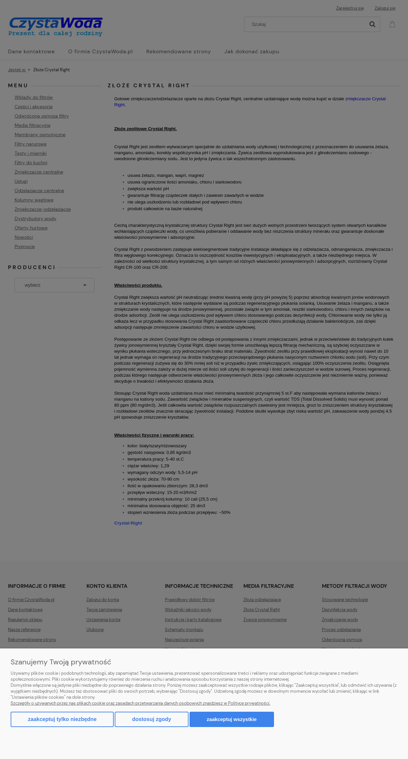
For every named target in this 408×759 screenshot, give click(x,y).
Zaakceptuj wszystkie (232, 719)
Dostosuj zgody (151, 719)
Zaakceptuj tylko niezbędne (62, 719)
